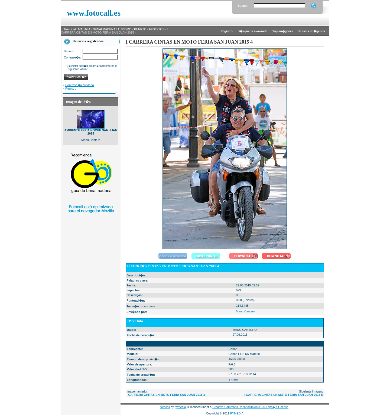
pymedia (180, 407)
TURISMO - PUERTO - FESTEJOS (141, 29)
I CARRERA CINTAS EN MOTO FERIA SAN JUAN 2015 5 (283, 394)
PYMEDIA (237, 413)
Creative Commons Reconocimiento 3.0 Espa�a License (250, 407)
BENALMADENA (104, 29)
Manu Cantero (245, 311)
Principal (70, 29)
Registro (70, 88)
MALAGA (84, 29)
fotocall (165, 407)
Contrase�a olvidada (79, 85)
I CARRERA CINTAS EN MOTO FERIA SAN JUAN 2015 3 (165, 394)
